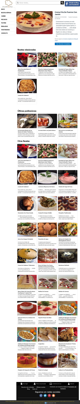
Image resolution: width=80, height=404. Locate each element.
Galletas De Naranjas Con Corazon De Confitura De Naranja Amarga (67, 318)
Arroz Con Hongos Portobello (25, 239)
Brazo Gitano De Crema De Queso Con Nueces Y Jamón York (26, 292)
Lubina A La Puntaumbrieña (66, 370)
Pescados (4, 19)
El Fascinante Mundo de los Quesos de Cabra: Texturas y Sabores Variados (25, 131)
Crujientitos (41, 344)
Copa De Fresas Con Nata (44, 317)
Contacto (4, 33)
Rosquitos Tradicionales (65, 213)
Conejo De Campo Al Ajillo (45, 213)
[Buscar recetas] (38, 2)
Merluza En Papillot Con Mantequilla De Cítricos (65, 239)
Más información (50, 402)
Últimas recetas (41, 387)
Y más (55, 402)
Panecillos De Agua (43, 239)
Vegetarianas (5, 30)
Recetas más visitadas (27, 387)
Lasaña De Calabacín (23, 95)
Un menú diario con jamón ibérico (47, 130)
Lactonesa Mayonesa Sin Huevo (46, 186)
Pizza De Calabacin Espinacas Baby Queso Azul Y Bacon (46, 70)
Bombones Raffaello (64, 265)
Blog (28, 389)
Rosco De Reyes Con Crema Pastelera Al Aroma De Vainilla (46, 266)
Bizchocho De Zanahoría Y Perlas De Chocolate (67, 344)
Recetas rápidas (6, 12)
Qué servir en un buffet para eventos (66, 131)
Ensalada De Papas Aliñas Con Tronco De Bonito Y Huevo (66, 70)
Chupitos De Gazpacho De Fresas (26, 370)
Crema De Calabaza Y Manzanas (26, 265)
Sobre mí (35, 389)
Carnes (3, 16)
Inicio (3, 9)
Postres (3, 23)
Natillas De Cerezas (43, 291)
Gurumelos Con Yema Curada (25, 213)
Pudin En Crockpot (43, 370)
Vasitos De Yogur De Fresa (65, 186)
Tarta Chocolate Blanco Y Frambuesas (24, 70)
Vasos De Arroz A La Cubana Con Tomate (26, 318)
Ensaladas (4, 26)
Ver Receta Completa (63, 44)
